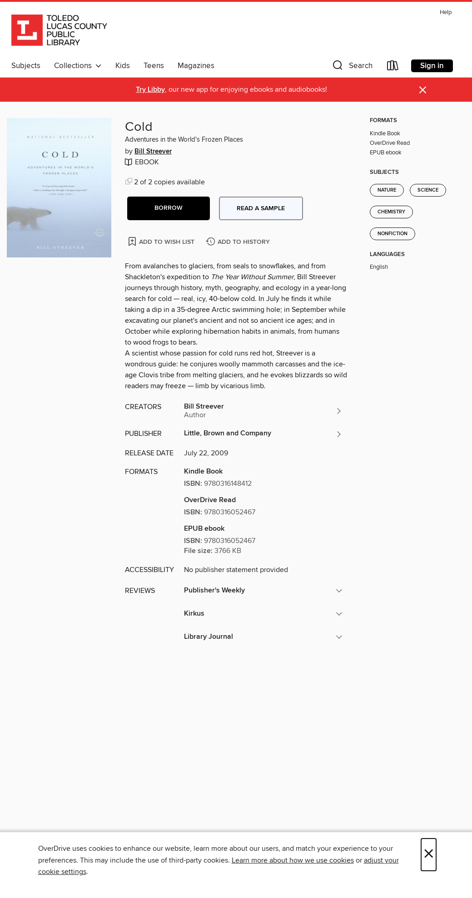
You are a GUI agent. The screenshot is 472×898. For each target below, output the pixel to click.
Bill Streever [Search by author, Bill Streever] (153, 152)
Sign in (432, 66)
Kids (122, 66)
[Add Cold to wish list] (162, 241)
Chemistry (391, 212)
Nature (387, 190)
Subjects (25, 66)
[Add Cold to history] (239, 242)
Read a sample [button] (261, 208)
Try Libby (150, 89)
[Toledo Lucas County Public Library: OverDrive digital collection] (59, 31)
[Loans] (393, 67)
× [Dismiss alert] (422, 90)
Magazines (196, 66)
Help (446, 12)
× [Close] (428, 854)
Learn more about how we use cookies (293, 860)
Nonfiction (392, 234)
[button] (351, 67)
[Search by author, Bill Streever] (263, 411)
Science (427, 190)
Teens (154, 66)
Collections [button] (78, 66)
